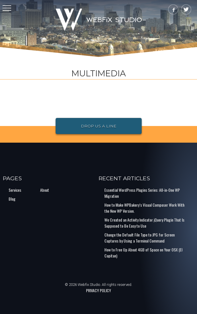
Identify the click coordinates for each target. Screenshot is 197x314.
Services (15, 190)
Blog (12, 199)
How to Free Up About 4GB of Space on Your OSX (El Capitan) (143, 253)
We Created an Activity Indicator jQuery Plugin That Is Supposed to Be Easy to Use (144, 223)
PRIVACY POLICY (98, 290)
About (44, 190)
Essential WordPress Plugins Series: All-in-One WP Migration (142, 193)
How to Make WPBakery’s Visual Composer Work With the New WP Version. (144, 208)
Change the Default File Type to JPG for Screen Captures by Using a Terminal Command (139, 238)
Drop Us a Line (98, 126)
